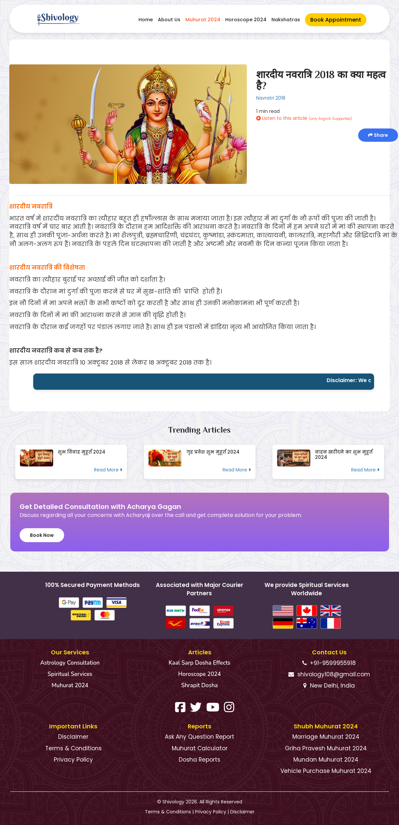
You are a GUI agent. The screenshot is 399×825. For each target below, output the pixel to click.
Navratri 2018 (270, 98)
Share (378, 135)
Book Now (42, 535)
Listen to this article (304, 118)
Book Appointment (335, 20)
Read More (108, 469)
